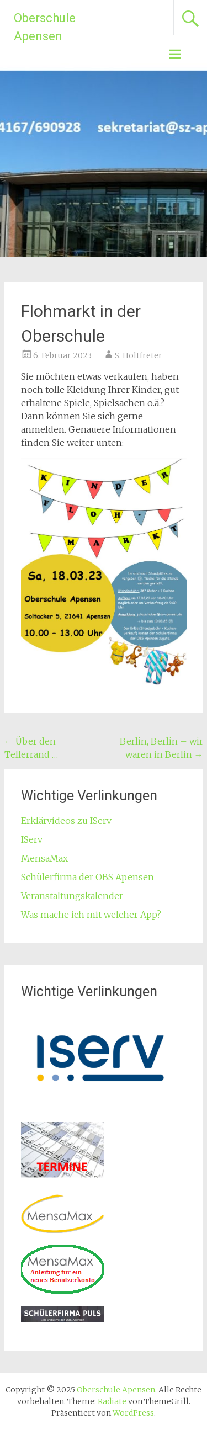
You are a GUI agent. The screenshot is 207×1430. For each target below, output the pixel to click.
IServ (32, 839)
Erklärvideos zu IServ (66, 820)
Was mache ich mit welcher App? (91, 914)
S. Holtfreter (138, 355)
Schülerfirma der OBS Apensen (87, 877)
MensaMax (44, 858)
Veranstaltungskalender (72, 895)
